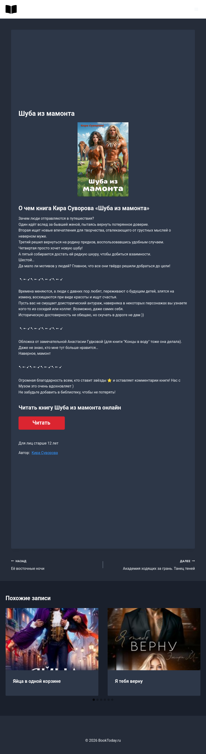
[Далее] (192, 652)
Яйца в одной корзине (37, 681)
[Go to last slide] (14, 652)
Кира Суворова (45, 453)
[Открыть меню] (196, 9)
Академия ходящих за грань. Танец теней (151, 564)
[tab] (94, 700)
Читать (41, 423)
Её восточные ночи (55, 564)
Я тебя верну (129, 681)
